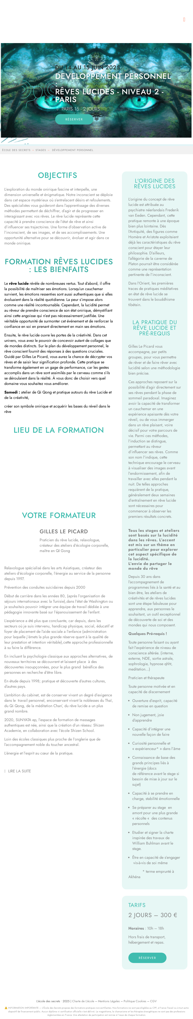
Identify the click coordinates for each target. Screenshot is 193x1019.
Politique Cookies (135, 1001)
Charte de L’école (83, 1001)
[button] (184, 19)
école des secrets (16, 150)
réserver (74, 119)
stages (41, 150)
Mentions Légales (109, 1001)
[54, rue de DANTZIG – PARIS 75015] (58, 470)
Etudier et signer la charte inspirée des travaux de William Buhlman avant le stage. (152, 840)
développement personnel (72, 150)
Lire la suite (19, 771)
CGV (153, 1001)
